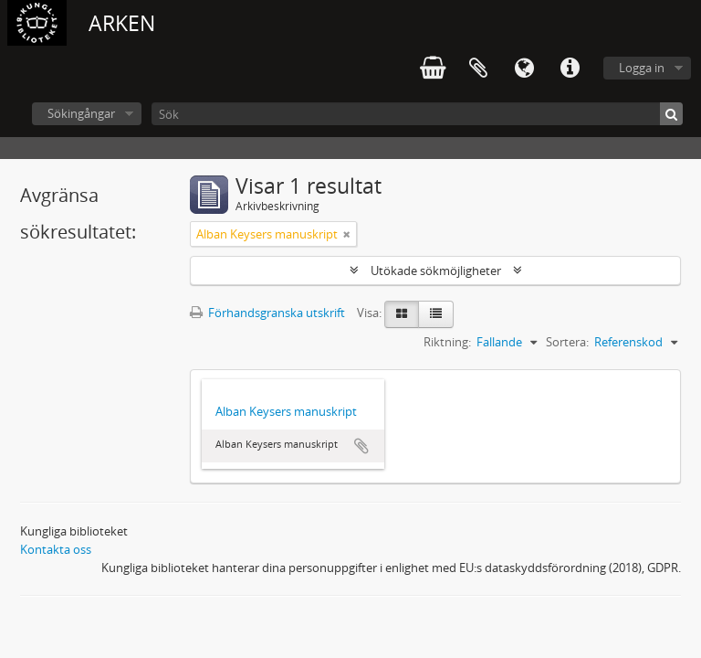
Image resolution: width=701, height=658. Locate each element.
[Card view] (401, 314)
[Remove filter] (346, 234)
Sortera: (567, 342)
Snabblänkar (569, 68)
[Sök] (417, 113)
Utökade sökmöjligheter (436, 270)
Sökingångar (81, 113)
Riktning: (447, 342)
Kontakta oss (55, 549)
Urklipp (478, 68)
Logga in (641, 67)
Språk (524, 68)
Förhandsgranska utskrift (267, 312)
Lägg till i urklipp (361, 446)
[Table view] (436, 314)
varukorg (432, 68)
